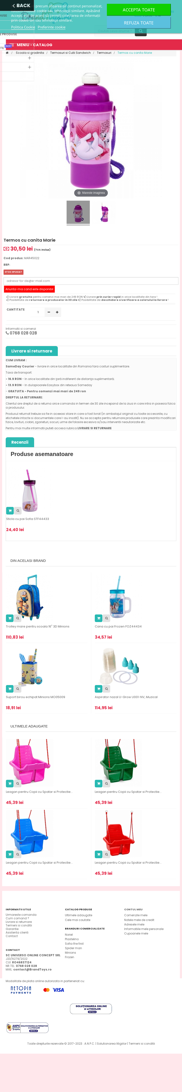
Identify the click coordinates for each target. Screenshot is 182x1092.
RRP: (7, 265)
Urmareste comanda (21, 915)
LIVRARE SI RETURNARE (94, 428)
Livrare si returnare (31, 351)
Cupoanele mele (136, 933)
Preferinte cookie (51, 27)
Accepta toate (139, 10)
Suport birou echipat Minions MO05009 (35, 697)
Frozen (69, 973)
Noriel (69, 950)
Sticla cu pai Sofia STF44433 (27, 519)
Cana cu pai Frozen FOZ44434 (118, 626)
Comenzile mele (135, 915)
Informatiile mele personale (144, 929)
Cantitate (16, 309)
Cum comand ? (17, 918)
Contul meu (133, 909)
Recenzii (19, 442)
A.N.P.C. (89, 1082)
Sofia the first (74, 959)
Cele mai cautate (77, 920)
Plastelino (72, 954)
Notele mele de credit (139, 920)
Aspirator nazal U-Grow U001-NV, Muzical (126, 697)
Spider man (73, 964)
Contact (12, 936)
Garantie (12, 929)
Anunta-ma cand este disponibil (29, 289)
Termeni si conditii (19, 925)
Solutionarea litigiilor (112, 1082)
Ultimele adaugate (78, 915)
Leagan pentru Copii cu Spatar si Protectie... (39, 792)
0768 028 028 (21, 333)
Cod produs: (13, 258)
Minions (70, 968)
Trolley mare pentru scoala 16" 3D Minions (37, 626)
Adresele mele (134, 924)
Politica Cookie (23, 27)
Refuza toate (139, 23)
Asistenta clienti (17, 932)
